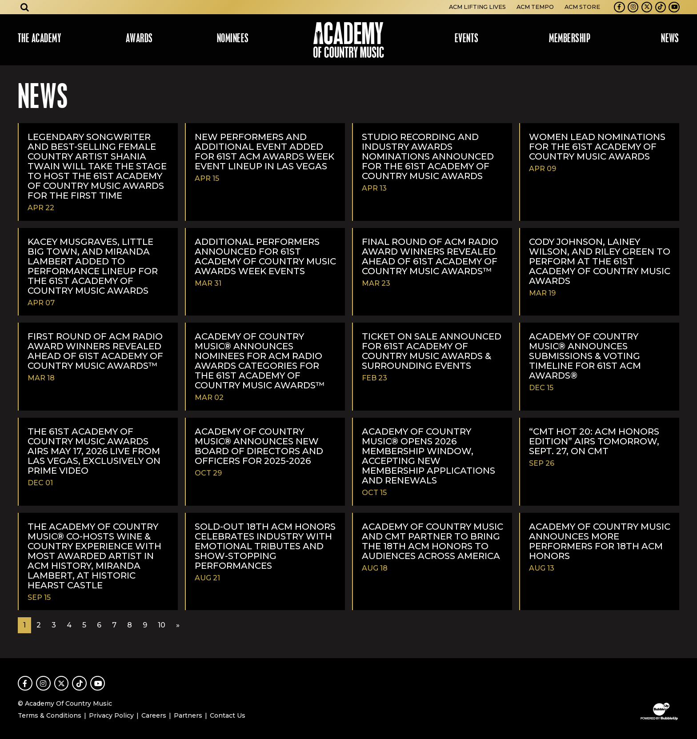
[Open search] (25, 7)
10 (161, 625)
